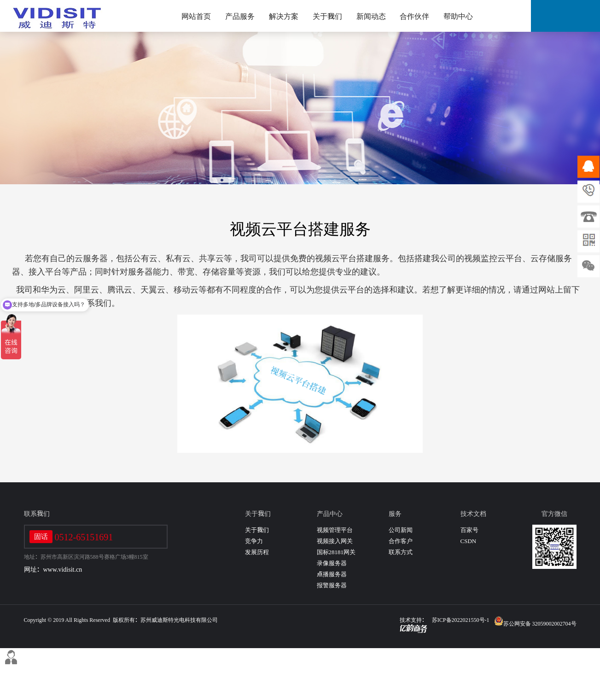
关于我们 (327, 16)
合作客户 (401, 541)
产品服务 (240, 16)
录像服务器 (332, 563)
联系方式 (401, 552)
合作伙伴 (414, 16)
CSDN (468, 541)
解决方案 (283, 16)
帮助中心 (458, 16)
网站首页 (196, 16)
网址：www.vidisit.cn (53, 569)
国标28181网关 (336, 552)
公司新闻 (401, 530)
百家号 (469, 530)
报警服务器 (332, 585)
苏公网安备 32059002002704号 (535, 621)
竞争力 (254, 541)
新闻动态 (371, 16)
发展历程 (257, 552)
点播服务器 (332, 574)
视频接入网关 (335, 541)
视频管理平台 (335, 530)
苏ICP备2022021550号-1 (460, 619)
